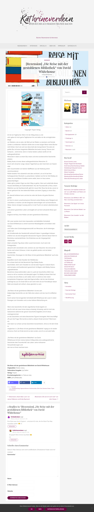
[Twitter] (70, 241)
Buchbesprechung (16, 388)
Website (10, 491)
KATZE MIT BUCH (69, 266)
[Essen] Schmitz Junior (70, 161)
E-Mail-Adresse (12, 485)
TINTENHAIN (68, 258)
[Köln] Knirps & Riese (70, 170)
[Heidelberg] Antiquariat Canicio (73, 168)
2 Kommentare (12, 390)
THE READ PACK (68, 260)
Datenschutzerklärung (56, 509)
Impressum (61, 46)
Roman (49, 388)
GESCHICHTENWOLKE (70, 256)
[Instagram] (66, 241)
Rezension (47, 60)
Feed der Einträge (70, 290)
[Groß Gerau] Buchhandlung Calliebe (74, 166)
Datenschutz (72, 46)
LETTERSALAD (68, 262)
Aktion (67, 127)
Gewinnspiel (69, 142)
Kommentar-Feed (70, 294)
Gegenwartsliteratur (24, 388)
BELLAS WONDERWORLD (71, 254)
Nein (40, 509)
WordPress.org (70, 297)
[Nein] (92, 508)
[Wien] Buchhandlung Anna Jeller (73, 178)
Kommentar (11, 454)
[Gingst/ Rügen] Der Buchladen (73, 163)
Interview (68, 146)
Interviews (33, 46)
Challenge (68, 138)
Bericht (68, 130)
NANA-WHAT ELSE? (69, 264)
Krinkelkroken (15, 417)
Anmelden (68, 286)
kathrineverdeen (51, 77)
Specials (42, 46)
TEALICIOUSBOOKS (69, 269)
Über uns (52, 46)
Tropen (52, 388)
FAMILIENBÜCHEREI (70, 275)
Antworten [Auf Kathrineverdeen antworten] (14, 440)
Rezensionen (21, 46)
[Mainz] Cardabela (69, 172)
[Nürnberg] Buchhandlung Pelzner (73, 174)
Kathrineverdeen (33, 388)
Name (9, 478)
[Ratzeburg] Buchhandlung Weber (73, 176)
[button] (13, 382)
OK (32, 509)
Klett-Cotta (39, 388)
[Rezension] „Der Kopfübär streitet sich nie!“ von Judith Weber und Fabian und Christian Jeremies (74, 192)
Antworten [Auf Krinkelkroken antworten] (12, 426)
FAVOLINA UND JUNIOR (71, 271)
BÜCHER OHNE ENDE (70, 273)
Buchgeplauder (70, 134)
